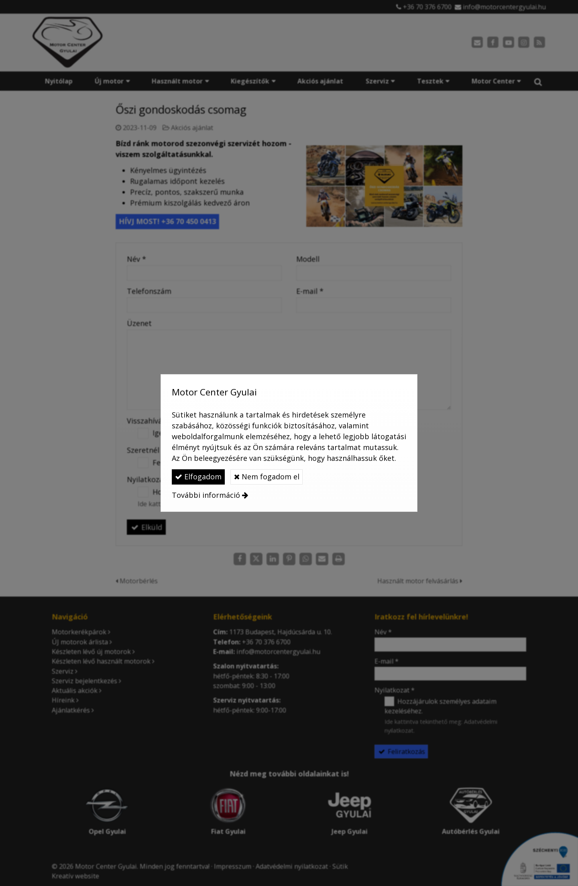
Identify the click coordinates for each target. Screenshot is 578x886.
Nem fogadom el (266, 476)
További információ (206, 495)
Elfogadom (198, 476)
